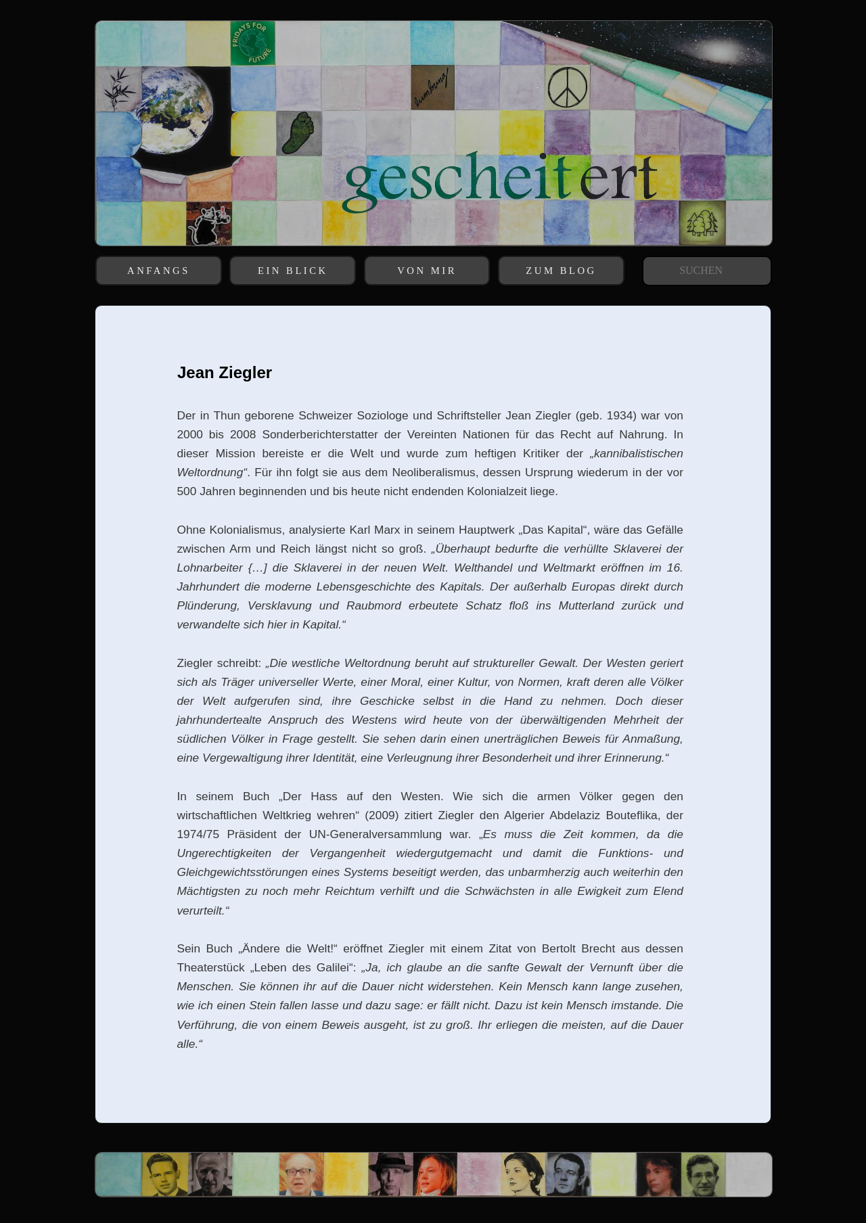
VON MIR (427, 270)
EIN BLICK (293, 270)
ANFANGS (158, 270)
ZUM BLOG (561, 270)
